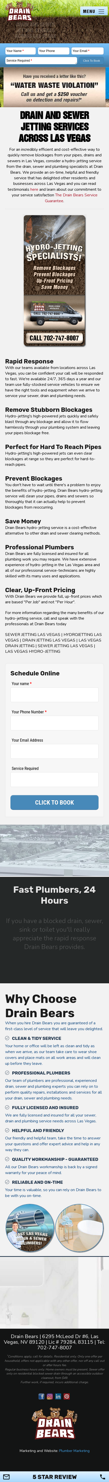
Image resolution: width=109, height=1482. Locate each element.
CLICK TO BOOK (54, 802)
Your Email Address (27, 740)
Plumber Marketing (74, 1450)
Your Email (80, 51)
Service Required (19, 60)
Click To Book (91, 60)
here (34, 189)
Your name (22, 683)
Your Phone (47, 51)
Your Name (15, 51)
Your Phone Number (29, 712)
